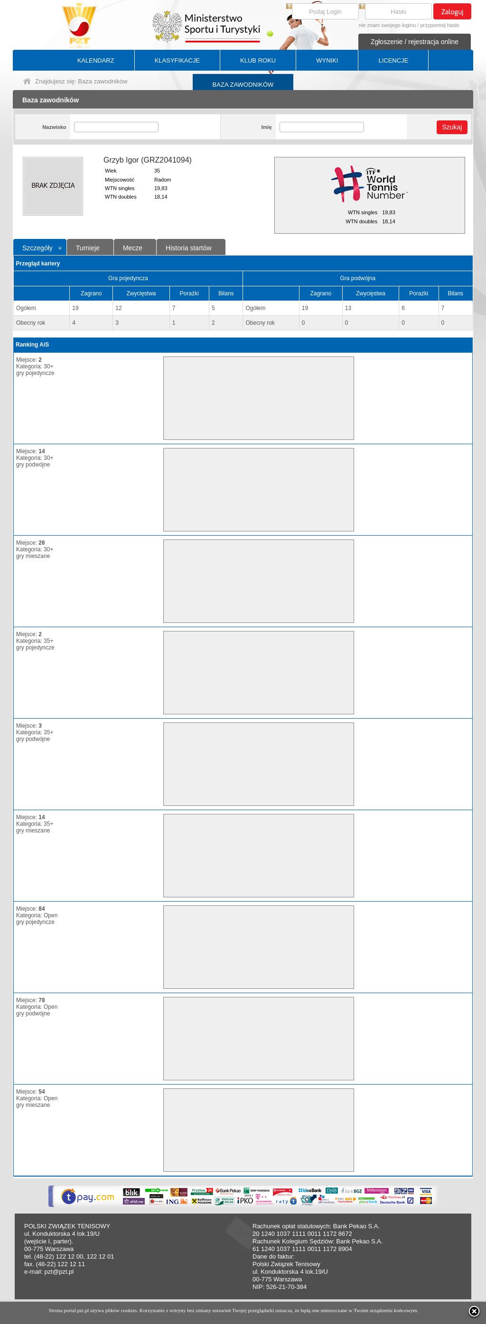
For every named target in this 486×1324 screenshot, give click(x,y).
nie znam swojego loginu (387, 25)
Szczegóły (37, 248)
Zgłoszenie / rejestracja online (414, 42)
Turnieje (88, 248)
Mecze (132, 248)
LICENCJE (393, 60)
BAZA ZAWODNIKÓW (243, 84)
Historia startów (188, 248)
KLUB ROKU (258, 60)
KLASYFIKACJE (177, 60)
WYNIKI (327, 60)
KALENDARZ (95, 60)
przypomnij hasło (439, 25)
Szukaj (452, 127)
